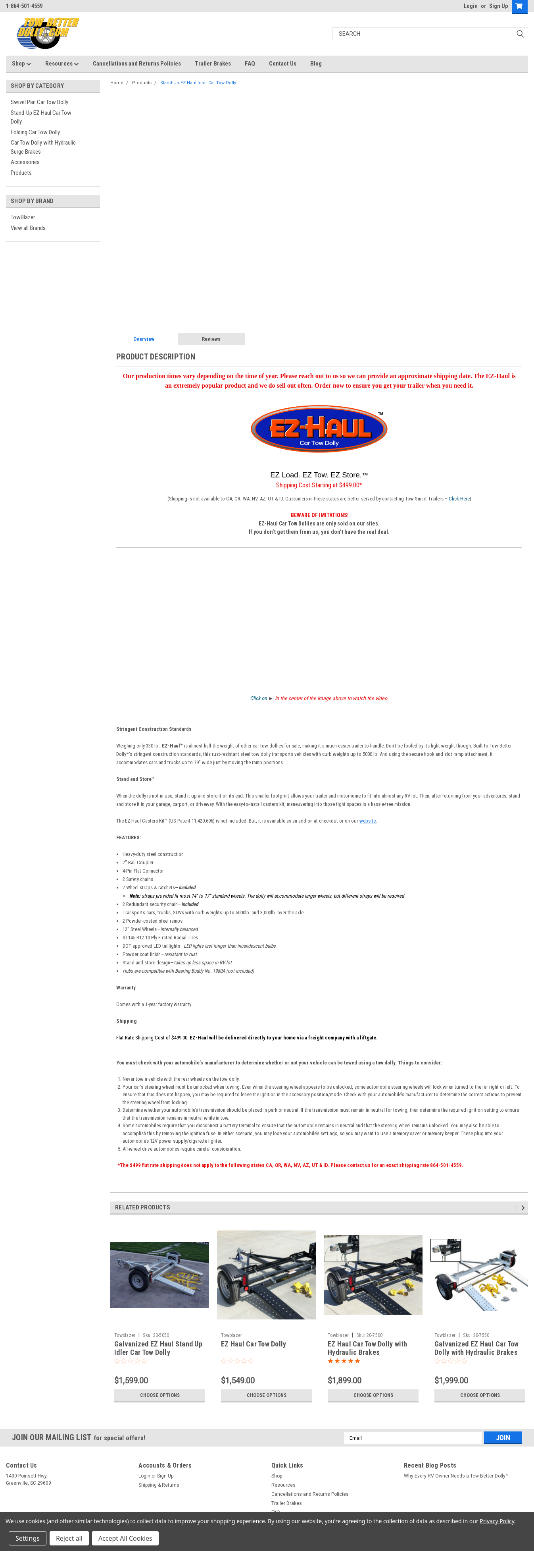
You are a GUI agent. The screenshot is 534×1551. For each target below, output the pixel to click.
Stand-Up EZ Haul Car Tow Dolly (41, 117)
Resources (62, 64)
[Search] (430, 33)
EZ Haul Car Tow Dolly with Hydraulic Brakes (367, 1348)
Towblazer (124, 1335)
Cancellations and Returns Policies (137, 63)
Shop (21, 64)
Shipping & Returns (158, 1485)
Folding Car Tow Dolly (35, 132)
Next (524, 1208)
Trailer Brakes (213, 63)
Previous (517, 1208)
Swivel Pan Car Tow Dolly (39, 102)
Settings (27, 1538)
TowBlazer (23, 217)
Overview (143, 339)
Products (21, 172)
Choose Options (159, 1395)
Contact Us (282, 63)
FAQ (250, 63)
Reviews (211, 339)
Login (471, 6)
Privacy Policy (497, 1521)
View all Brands (28, 228)
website (367, 821)
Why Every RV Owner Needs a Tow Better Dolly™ (456, 1476)
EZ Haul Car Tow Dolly (253, 1344)
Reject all (69, 1538)
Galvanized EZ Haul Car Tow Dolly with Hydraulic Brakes (476, 1348)
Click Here (459, 499)
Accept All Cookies (125, 1538)
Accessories (25, 162)
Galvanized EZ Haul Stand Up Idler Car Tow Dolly (158, 1348)
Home (116, 82)
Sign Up (498, 6)
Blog (316, 63)
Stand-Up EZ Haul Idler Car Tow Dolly (198, 82)
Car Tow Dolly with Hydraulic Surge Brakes (43, 147)
